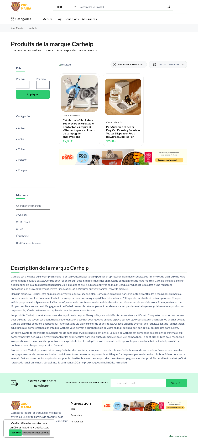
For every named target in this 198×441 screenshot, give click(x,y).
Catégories (21, 19)
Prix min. (20, 78)
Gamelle (118, 122)
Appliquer (33, 94)
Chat (65, 115)
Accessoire (75, 115)
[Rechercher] (168, 6)
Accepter (15, 432)
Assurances (89, 18)
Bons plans (72, 18)
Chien (109, 122)
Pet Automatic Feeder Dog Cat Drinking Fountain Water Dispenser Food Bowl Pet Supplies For (123, 131)
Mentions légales (178, 436)
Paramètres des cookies (36, 432)
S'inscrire (176, 383)
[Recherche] (108, 6)
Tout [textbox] (59, 6)
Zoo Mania (17, 27)
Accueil (47, 18)
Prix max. (41, 78)
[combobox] (66, 6)
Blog (58, 18)
